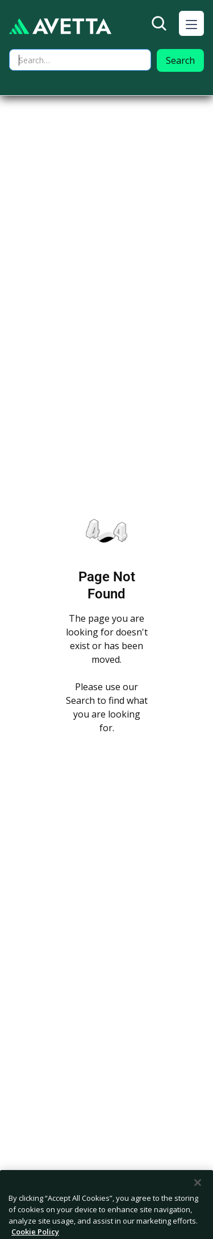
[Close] (197, 1195)
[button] (191, 23)
